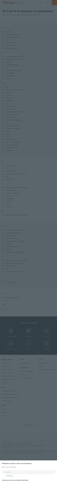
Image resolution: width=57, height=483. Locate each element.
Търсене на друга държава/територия (15, 480)
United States (8, 476)
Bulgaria (6, 472)
